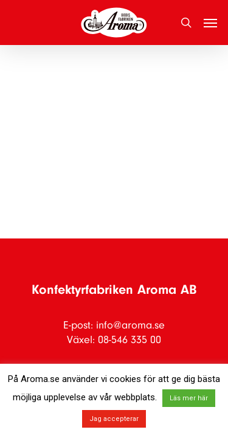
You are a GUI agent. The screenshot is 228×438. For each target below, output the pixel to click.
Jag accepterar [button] (114, 419)
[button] (210, 22)
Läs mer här (189, 398)
